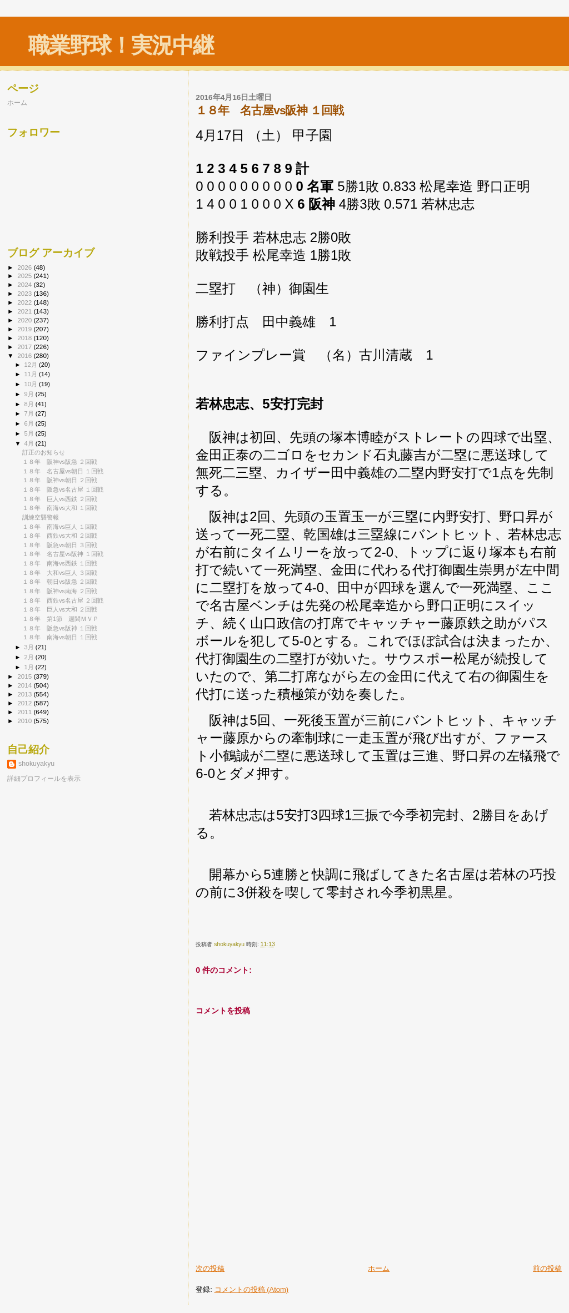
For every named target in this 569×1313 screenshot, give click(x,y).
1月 (30, 667)
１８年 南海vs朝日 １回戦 (59, 637)
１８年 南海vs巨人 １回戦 (59, 526)
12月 (31, 364)
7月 (30, 413)
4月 (30, 443)
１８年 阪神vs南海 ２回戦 (59, 591)
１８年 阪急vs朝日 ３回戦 (59, 545)
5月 (30, 433)
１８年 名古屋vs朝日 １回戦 (62, 471)
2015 (25, 676)
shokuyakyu (36, 763)
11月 (31, 374)
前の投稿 (547, 1268)
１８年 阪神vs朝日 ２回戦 (59, 480)
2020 (25, 320)
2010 (25, 720)
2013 (25, 694)
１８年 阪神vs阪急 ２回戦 (59, 461)
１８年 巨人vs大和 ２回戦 (59, 609)
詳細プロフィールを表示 (44, 778)
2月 (30, 657)
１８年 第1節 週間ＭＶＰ (60, 618)
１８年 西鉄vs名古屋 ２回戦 (62, 600)
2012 (25, 702)
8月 (30, 404)
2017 (25, 346)
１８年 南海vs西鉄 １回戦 (59, 563)
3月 (30, 647)
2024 (25, 284)
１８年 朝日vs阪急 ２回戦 (59, 581)
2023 (25, 293)
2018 (25, 337)
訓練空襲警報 (40, 517)
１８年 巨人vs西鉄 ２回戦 (59, 499)
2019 (25, 328)
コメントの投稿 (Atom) (251, 1289)
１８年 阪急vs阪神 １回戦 (59, 628)
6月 (30, 423)
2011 (25, 711)
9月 (30, 394)
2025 (25, 275)
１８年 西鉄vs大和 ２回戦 (59, 535)
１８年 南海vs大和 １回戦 (59, 507)
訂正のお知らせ (43, 452)
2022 (25, 302)
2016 (25, 355)
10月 (31, 384)
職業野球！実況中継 (120, 45)
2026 (25, 267)
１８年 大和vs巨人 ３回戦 (59, 572)
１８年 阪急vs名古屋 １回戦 (62, 489)
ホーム (379, 1268)
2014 (25, 685)
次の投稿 (210, 1268)
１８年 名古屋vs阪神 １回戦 (62, 554)
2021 (25, 311)
